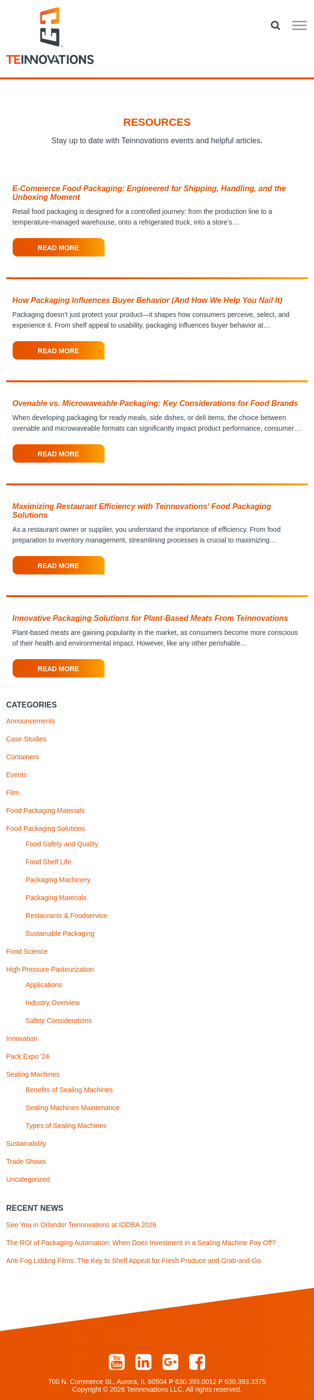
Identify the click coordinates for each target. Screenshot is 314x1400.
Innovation (22, 1038)
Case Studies (26, 739)
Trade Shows (26, 1161)
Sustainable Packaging (60, 933)
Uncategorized (28, 1179)
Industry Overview (53, 1003)
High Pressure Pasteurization (50, 969)
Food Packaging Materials (45, 810)
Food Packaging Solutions (45, 828)
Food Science (27, 951)
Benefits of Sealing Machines (69, 1090)
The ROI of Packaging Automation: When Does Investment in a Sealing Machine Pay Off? (141, 1243)
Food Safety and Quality (62, 844)
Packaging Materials (56, 898)
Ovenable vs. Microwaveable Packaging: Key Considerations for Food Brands (155, 403)
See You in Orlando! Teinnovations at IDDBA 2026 (81, 1225)
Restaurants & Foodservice (66, 915)
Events (16, 775)
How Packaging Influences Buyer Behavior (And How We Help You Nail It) (148, 300)
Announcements (30, 721)
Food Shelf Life (48, 862)
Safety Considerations (59, 1020)
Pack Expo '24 (27, 1056)
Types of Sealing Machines (66, 1125)
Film (12, 793)
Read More (58, 248)
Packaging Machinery (58, 880)
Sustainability (26, 1143)
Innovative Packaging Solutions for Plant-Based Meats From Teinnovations (150, 618)
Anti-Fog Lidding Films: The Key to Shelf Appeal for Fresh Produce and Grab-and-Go (133, 1261)
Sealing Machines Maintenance (73, 1108)
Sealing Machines (33, 1074)
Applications (44, 985)
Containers (22, 757)
